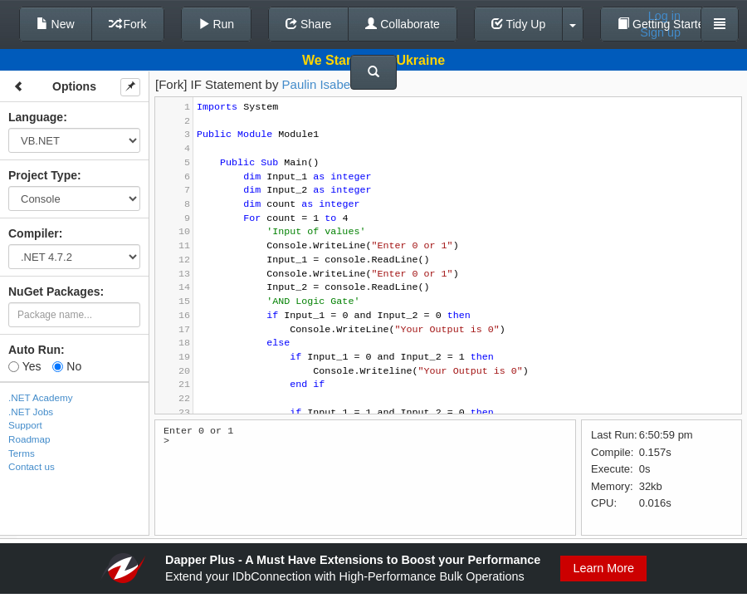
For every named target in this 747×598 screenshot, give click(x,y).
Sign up (660, 32)
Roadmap (29, 439)
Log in (664, 15)
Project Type (42, 175)
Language (35, 117)
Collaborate (402, 24)
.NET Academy (40, 397)
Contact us (31, 466)
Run (216, 24)
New (56, 24)
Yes (24, 366)
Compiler (33, 233)
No (66, 366)
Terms (21, 453)
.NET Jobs (30, 411)
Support (25, 424)
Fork (128, 24)
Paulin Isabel (318, 84)
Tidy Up (518, 24)
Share (308, 24)
